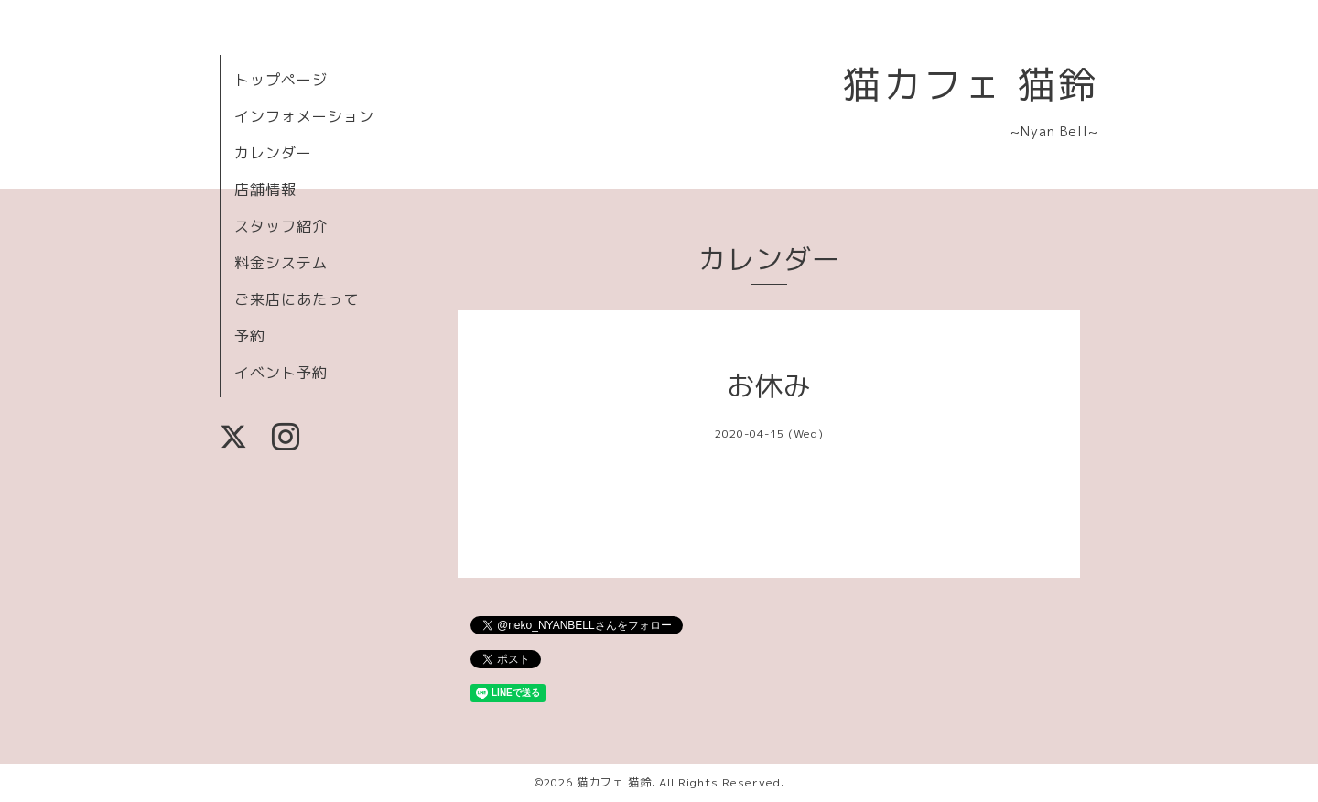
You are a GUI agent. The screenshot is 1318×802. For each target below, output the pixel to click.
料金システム (281, 263)
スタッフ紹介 (281, 226)
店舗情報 (265, 189)
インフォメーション (304, 116)
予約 (249, 336)
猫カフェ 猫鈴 (970, 84)
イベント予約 (281, 373)
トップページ (281, 80)
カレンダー (273, 153)
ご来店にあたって (296, 299)
